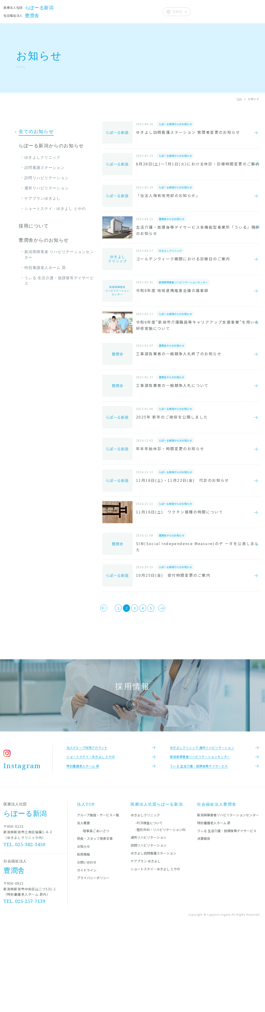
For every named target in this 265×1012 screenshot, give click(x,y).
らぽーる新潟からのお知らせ (51, 146)
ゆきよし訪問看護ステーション (153, 931)
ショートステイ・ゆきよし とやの (55, 208)
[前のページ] (88, 680)
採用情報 (83, 933)
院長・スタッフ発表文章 (100, 11)
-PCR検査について (149, 901)
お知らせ (132, 11)
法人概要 (151, 11)
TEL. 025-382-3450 (24, 923)
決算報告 (203, 917)
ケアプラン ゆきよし (146, 939)
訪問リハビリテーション (46, 177)
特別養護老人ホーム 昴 (45, 267)
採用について (34, 226)
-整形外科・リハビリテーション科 (160, 908)
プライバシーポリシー (93, 956)
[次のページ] (177, 680)
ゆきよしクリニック (42, 157)
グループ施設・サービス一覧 (98, 893)
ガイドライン (86, 948)
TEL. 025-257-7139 (24, 980)
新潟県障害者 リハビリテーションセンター (59, 254)
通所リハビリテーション (46, 188)
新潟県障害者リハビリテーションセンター (228, 893)
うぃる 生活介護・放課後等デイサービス (59, 280)
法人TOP (86, 882)
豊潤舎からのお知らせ (44, 240)
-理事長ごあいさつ (95, 909)
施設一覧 (67, 11)
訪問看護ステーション (44, 167)
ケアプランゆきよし (42, 198)
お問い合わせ (86, 940)
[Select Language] (177, 11)
